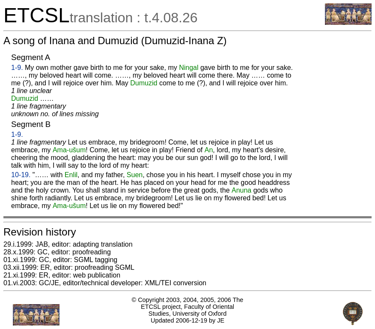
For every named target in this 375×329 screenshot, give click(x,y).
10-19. (20, 174)
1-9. (17, 67)
